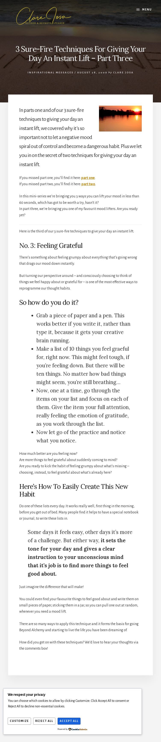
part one (88, 178)
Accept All (69, 721)
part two (88, 184)
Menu (147, 9)
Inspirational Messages (51, 72)
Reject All (44, 721)
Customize (19, 721)
